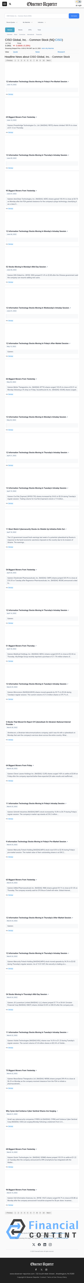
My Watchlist (26, 22)
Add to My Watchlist (47, 48)
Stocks (20, 30)
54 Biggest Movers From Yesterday (21, 570)
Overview (9, 34)
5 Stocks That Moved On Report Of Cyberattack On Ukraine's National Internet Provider (38, 723)
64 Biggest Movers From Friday (20, 765)
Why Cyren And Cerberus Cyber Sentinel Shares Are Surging (32, 1111)
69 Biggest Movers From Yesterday (21, 117)
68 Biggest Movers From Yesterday (21, 1149)
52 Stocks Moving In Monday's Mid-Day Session (27, 267)
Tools (39, 30)
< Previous (9, 60)
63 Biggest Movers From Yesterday (21, 880)
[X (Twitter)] (33, 1244)
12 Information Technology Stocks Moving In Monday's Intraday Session (37, 231)
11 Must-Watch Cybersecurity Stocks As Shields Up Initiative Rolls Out (36, 529)
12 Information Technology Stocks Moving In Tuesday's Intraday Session (37, 488)
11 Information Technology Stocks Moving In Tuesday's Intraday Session (37, 1032)
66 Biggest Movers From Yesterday (21, 379)
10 (43, 60)
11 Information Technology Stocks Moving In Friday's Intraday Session (36, 803)
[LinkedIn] (44, 1244)
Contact (43, 1277)
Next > (49, 60)
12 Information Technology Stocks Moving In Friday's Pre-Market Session (37, 81)
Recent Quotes (11, 22)
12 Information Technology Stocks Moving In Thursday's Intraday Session (37, 155)
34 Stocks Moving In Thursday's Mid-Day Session (27, 994)
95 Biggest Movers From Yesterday (21, 191)
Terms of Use (51, 1277)
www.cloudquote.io (58, 1233)
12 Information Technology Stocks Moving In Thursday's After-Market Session (39, 918)
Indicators (40, 22)
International (30, 34)
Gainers (10, 352)
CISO (58, 39)
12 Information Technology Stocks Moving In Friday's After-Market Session (38, 343)
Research (61, 52)
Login (79, 5)
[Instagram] (50, 1244)
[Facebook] (39, 1244)
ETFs (30, 30)
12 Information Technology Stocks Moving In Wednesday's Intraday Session (38, 308)
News (15, 34)
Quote (15, 52)
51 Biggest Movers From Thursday (21, 646)
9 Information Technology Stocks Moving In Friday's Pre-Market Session (37, 841)
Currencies (22, 34)
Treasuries (39, 34)
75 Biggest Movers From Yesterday (21, 1070)
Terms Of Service (62, 1238)
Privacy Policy (48, 1238)
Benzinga (11, 94)
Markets (9, 30)
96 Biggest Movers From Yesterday (21, 1190)
